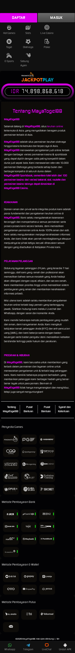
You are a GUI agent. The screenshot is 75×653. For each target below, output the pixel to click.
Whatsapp (9, 647)
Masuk (56, 17)
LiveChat (46, 647)
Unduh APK (65, 647)
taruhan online (55, 126)
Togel (9, 44)
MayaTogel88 (28, 639)
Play (48, 80)
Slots (28, 30)
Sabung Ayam (25, 60)
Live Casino (46, 30)
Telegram (28, 647)
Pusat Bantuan (28, 409)
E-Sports (9, 58)
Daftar (18, 17)
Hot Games (9, 30)
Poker (47, 44)
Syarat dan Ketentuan (64, 409)
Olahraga (28, 44)
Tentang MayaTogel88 (10, 409)
